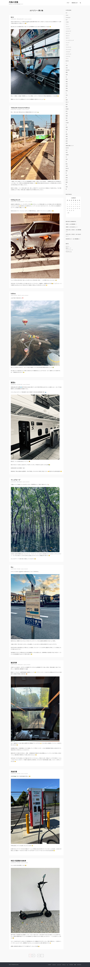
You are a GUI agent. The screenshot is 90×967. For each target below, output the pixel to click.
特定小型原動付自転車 (18, 861)
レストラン (68, 56)
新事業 (67, 109)
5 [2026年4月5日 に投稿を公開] (79, 202)
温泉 (67, 134)
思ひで (67, 102)
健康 (67, 72)
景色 (67, 120)
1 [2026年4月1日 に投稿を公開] (71, 202)
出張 (21, 19)
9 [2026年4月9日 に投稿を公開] (73, 204)
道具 (67, 175)
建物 (67, 99)
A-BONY (49, 964)
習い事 (67, 147)
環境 (67, 136)
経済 (67, 143)
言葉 (67, 166)
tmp (67, 964)
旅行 (67, 111)
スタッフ (67, 35)
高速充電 (14, 771)
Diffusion (64, 964)
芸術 (67, 159)
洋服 (67, 129)
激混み (13, 382)
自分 (67, 150)
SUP (66, 19)
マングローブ (15, 480)
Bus (12, 567)
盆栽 (67, 138)
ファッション (68, 49)
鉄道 (67, 177)
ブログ (67, 2)
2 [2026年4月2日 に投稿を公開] (73, 202)
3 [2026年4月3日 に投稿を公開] (75, 202)
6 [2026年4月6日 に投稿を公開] (67, 204)
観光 (67, 163)
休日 (67, 67)
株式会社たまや (74, 2)
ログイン (67, 246)
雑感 (67, 182)
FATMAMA (79, 964)
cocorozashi (59, 964)
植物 (67, 127)
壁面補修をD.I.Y (69, 238)
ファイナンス (68, 47)
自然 (21, 481)
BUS (12, 17)
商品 (67, 81)
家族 (67, 88)
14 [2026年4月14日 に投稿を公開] (69, 206)
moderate (54, 964)
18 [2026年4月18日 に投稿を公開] (77, 206)
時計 (67, 118)
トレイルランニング (70, 40)
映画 (67, 115)
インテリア (68, 28)
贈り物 (67, 168)
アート (67, 24)
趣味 (67, 170)
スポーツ (67, 38)
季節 (67, 86)
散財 (67, 106)
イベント (67, 26)
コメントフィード (69, 249)
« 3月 (68, 212)
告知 (67, 79)
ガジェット (68, 33)
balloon (13, 293)
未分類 (67, 122)
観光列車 (14, 663)
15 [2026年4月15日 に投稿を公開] (71, 206)
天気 (67, 83)
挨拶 (67, 104)
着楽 (75, 964)
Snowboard (68, 17)
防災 (67, 179)
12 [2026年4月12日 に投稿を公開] (79, 204)
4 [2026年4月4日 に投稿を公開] (77, 202)
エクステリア (68, 31)
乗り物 (18, 19)
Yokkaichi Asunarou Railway (20, 108)
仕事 (67, 65)
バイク (67, 44)
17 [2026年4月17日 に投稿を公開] (75, 206)
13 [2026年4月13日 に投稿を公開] (67, 206)
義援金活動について (70, 145)
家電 (67, 90)
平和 (67, 95)
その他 (67, 22)
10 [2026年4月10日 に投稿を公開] (75, 204)
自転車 (21, 201)
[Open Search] (80, 2)
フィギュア (68, 51)
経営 (67, 141)
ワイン (67, 58)
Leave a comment (28, 19)
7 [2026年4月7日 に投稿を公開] (69, 204)
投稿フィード (68, 248)
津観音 (67, 224)
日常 (23, 19)
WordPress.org (68, 251)
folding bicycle (15, 200)
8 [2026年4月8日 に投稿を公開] (71, 204)
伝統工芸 (67, 70)
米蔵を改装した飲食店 (70, 229)
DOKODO (71, 964)
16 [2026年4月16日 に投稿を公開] (73, 206)
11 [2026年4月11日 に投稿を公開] (77, 204)
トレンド (67, 42)
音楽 (67, 186)
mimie (67, 15)
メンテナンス (68, 54)
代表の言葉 (13, 2)
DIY (66, 12)
